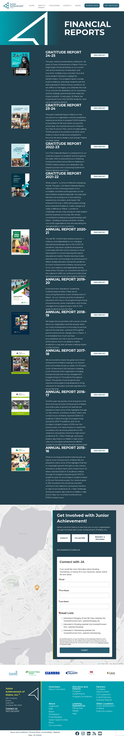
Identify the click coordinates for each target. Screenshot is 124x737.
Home (32, 6)
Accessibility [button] (47, 732)
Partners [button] (100, 687)
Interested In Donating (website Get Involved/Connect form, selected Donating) (85, 625)
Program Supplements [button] (78, 692)
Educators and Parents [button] (80, 688)
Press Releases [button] (55, 717)
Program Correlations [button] (82, 697)
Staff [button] (51, 709)
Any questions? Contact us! (68, 550)
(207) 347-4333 (12, 711)
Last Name (64, 602)
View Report (101, 55)
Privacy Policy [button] (34, 732)
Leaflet (99, 663)
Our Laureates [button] (55, 725)
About (41, 6)
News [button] (51, 722)
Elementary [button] (77, 708)
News (78, 6)
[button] (45, 6)
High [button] (74, 714)
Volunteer (80, 538)
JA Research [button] (54, 714)
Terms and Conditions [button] (19, 732)
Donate (64, 538)
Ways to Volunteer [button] (57, 689)
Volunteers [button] (54, 687)
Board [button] (51, 712)
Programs (54, 6)
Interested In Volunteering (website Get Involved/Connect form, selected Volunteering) (82, 631)
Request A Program (100, 538)
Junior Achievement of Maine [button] (105, 707)
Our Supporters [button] (103, 694)
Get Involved (111, 5)
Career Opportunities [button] (58, 720)
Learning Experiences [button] (78, 705)
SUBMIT (84, 650)
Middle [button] (75, 711)
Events (66, 6)
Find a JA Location (104, 711)
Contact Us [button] (11, 709)
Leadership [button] (54, 706)
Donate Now (92, 5)
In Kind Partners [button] (103, 697)
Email (62, 579)
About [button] (52, 704)
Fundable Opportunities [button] (102, 690)
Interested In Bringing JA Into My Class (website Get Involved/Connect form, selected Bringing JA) (84, 619)
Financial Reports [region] (104, 700)
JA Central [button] (37, 735)
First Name (64, 590)
